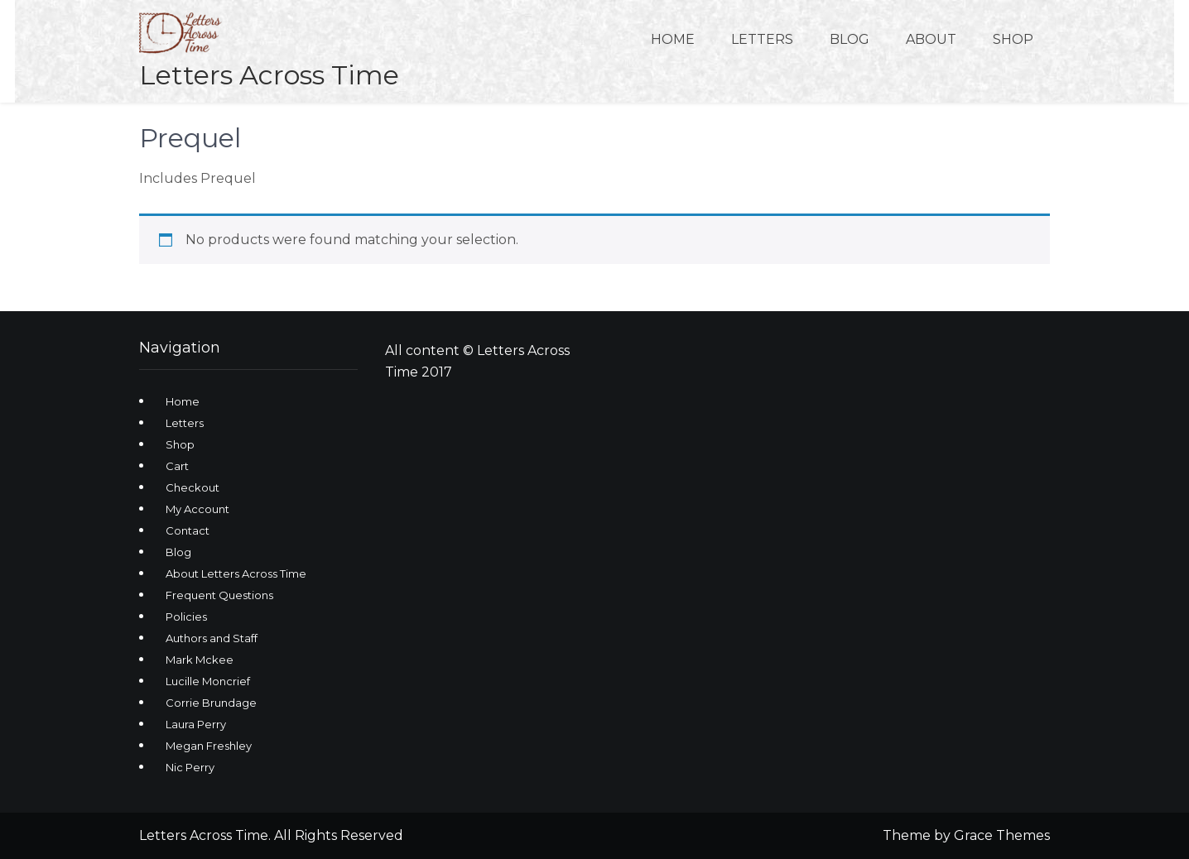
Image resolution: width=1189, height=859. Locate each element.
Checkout (192, 487)
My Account (197, 509)
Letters (762, 39)
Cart (177, 466)
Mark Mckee (199, 659)
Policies (186, 616)
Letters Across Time (269, 75)
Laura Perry (196, 724)
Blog (849, 39)
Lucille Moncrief (208, 681)
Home (673, 39)
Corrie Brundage (211, 702)
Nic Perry (190, 767)
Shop (1013, 39)
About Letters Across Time (236, 573)
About (931, 39)
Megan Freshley (209, 745)
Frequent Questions (219, 595)
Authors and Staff (212, 638)
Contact (187, 530)
